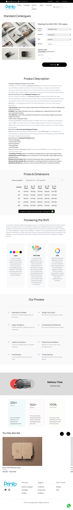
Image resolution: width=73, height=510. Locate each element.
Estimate (50, 1)
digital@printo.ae (12, 1)
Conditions (41, 493)
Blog (57, 1)
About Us (64, 1)
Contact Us (41, 487)
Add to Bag (54, 65)
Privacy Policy (41, 490)
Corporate (49, 5)
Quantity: (41, 55)
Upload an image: (42, 49)
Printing (19, 5)
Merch (41, 5)
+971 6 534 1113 (24, 1)
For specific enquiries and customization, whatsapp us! (36, 211)
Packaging (27, 5)
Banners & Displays (34, 7)
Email (57, 490)
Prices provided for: (17, 180)
